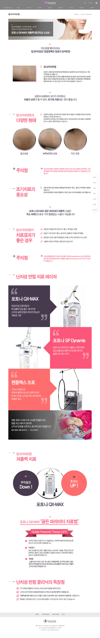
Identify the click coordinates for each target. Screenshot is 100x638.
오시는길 (94, 182)
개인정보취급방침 (45, 614)
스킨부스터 (71, 7)
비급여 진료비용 (55, 614)
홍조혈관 (50, 7)
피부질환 (92, 7)
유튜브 (94, 188)
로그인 (85, 2)
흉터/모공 (82, 7)
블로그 (94, 193)
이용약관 (37, 614)
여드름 (18, 7)
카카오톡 (94, 199)
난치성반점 (39, 7)
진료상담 (94, 204)
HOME (77, 14)
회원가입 (90, 2)
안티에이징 (60, 7)
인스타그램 (94, 209)
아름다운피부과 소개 (8, 7)
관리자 (63, 614)
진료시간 (94, 177)
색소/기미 (29, 7)
